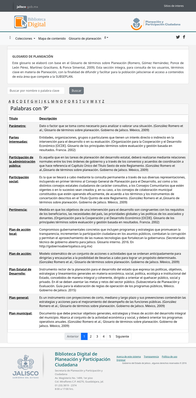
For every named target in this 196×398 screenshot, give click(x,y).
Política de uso (169, 356)
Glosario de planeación (85, 38)
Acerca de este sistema (129, 356)
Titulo (13, 118)
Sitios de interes (174, 6)
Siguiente (122, 336)
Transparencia (151, 356)
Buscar (76, 91)
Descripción (48, 118)
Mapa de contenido (52, 38)
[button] (106, 38)
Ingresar (121, 360)
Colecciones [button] (24, 38)
